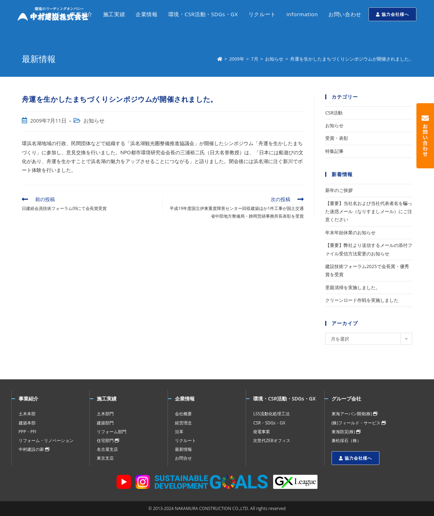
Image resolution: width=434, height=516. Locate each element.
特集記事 (334, 151)
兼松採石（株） (346, 440)
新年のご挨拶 (339, 190)
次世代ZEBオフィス (271, 440)
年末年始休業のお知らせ (350, 232)
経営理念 (183, 423)
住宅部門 (108, 440)
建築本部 (27, 423)
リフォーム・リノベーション (46, 440)
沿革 (179, 432)
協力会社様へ (392, 14)
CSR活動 (333, 113)
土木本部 (27, 414)
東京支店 (105, 458)
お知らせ (94, 120)
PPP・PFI (27, 432)
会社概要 (183, 414)
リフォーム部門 (111, 432)
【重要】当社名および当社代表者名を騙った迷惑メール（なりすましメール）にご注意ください (368, 211)
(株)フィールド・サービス (359, 423)
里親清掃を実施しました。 (352, 287)
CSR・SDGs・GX (269, 423)
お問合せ (183, 458)
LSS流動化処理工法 (271, 414)
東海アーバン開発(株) (354, 414)
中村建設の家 (34, 449)
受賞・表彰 (336, 138)
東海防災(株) (346, 432)
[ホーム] (219, 59)
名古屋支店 (107, 449)
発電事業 (261, 432)
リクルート (185, 440)
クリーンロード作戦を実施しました (361, 300)
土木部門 (105, 414)
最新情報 (183, 449)
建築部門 (105, 423)
